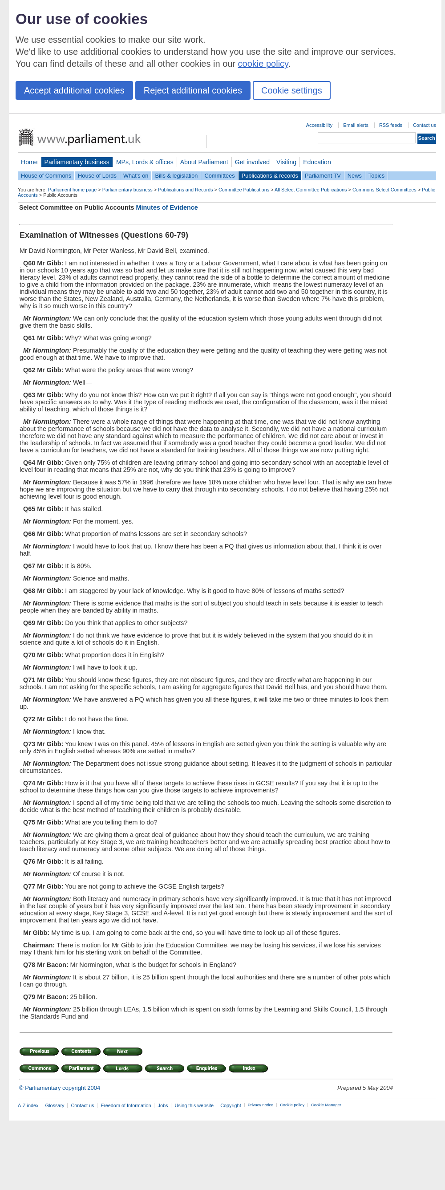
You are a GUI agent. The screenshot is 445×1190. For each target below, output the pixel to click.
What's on (136, 175)
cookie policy (263, 64)
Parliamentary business (76, 162)
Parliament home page (72, 189)
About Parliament (204, 162)
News (355, 175)
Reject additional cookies (193, 90)
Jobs (163, 1105)
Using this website (194, 1105)
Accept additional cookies (74, 90)
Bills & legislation (176, 175)
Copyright (230, 1105)
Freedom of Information (126, 1105)
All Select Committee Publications (311, 189)
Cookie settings (291, 90)
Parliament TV (323, 175)
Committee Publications (243, 189)
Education (317, 162)
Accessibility (319, 125)
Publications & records (270, 175)
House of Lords (97, 175)
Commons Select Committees (384, 189)
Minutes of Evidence (167, 207)
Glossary (55, 1105)
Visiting (286, 162)
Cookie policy (292, 1105)
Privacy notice (260, 1105)
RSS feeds (390, 125)
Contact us (424, 125)
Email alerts (355, 125)
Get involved (252, 162)
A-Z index (28, 1105)
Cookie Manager (326, 1105)
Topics (376, 175)
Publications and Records (185, 189)
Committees (219, 175)
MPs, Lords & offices (145, 162)
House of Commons (46, 175)
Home (29, 162)
